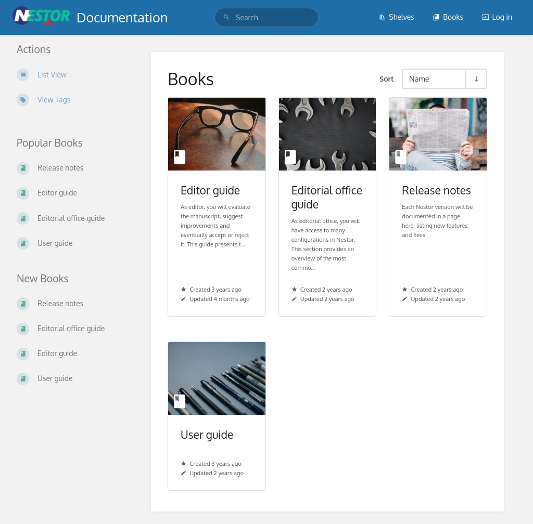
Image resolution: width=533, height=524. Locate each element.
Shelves (396, 16)
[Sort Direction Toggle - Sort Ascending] (475, 79)
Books (448, 16)
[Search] (226, 17)
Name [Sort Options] (419, 78)
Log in (497, 16)
